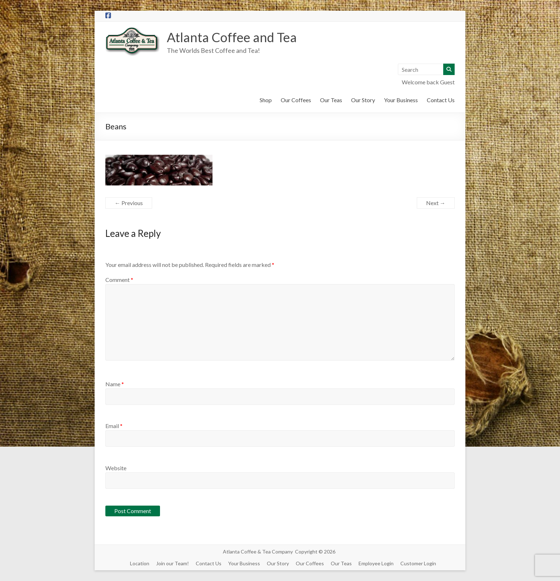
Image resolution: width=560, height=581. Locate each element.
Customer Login (418, 563)
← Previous (129, 202)
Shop (266, 99)
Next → (435, 202)
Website (115, 468)
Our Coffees (296, 99)
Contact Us (441, 99)
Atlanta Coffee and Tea (232, 37)
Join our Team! (172, 563)
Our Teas (331, 99)
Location (139, 563)
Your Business (401, 99)
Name (114, 384)
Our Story (363, 99)
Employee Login (376, 563)
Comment (119, 279)
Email (113, 425)
